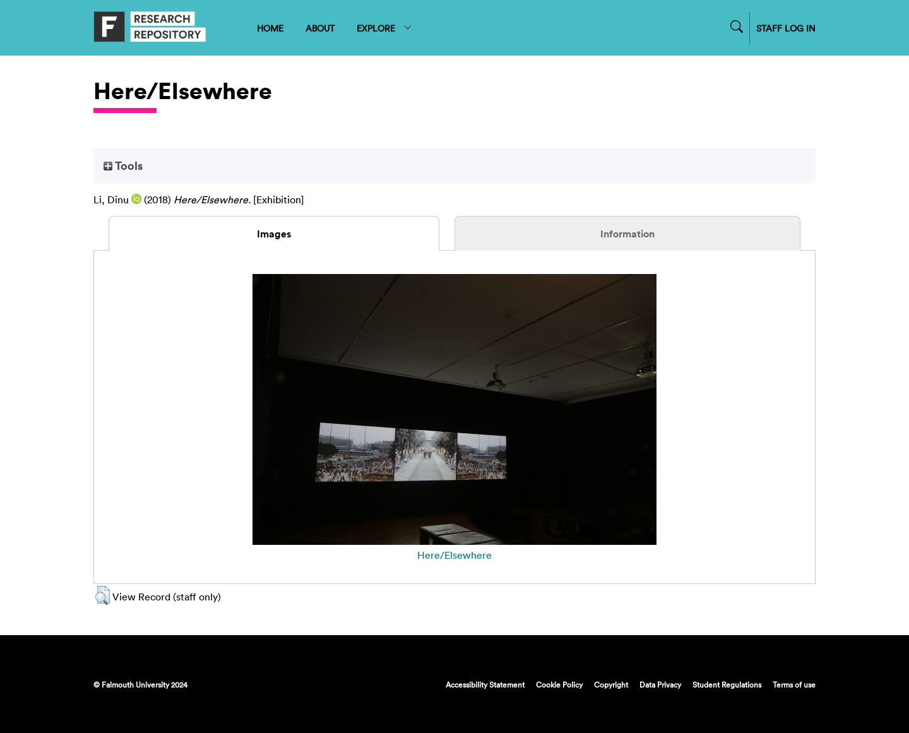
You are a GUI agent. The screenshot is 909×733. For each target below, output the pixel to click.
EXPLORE (385, 28)
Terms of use (794, 684)
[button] (102, 595)
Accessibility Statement (485, 684)
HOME (270, 28)
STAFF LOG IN (786, 28)
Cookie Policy (559, 684)
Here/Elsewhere (454, 555)
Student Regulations (726, 684)
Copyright (611, 684)
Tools (123, 165)
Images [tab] (274, 234)
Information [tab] (627, 234)
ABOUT (320, 28)
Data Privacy (660, 684)
